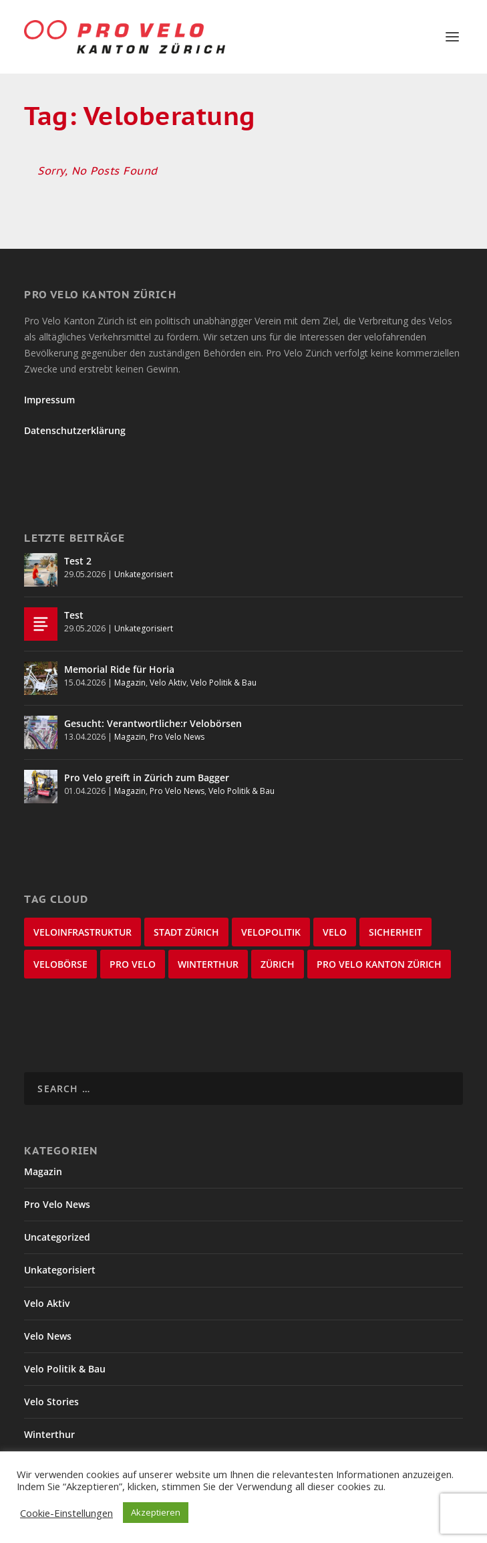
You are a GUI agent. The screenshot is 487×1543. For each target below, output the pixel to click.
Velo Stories (51, 1401)
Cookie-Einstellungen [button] (66, 1513)
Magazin (130, 682)
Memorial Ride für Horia (119, 669)
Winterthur (49, 1434)
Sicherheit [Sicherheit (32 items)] (395, 932)
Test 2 (78, 560)
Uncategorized (57, 1237)
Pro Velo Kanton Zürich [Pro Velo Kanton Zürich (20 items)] (379, 964)
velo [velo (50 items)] (335, 932)
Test (74, 615)
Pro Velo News (177, 736)
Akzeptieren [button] (155, 1512)
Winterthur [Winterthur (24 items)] (208, 964)
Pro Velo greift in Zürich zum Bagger (146, 777)
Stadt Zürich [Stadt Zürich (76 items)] (186, 932)
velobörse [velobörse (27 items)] (60, 964)
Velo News (47, 1336)
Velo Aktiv (168, 682)
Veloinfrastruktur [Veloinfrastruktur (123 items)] (82, 932)
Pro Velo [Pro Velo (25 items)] (133, 964)
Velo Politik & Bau (223, 682)
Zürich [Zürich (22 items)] (278, 964)
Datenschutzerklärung (75, 430)
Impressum (49, 399)
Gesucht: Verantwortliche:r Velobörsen (153, 723)
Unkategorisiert (143, 574)
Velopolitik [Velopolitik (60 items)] (271, 932)
